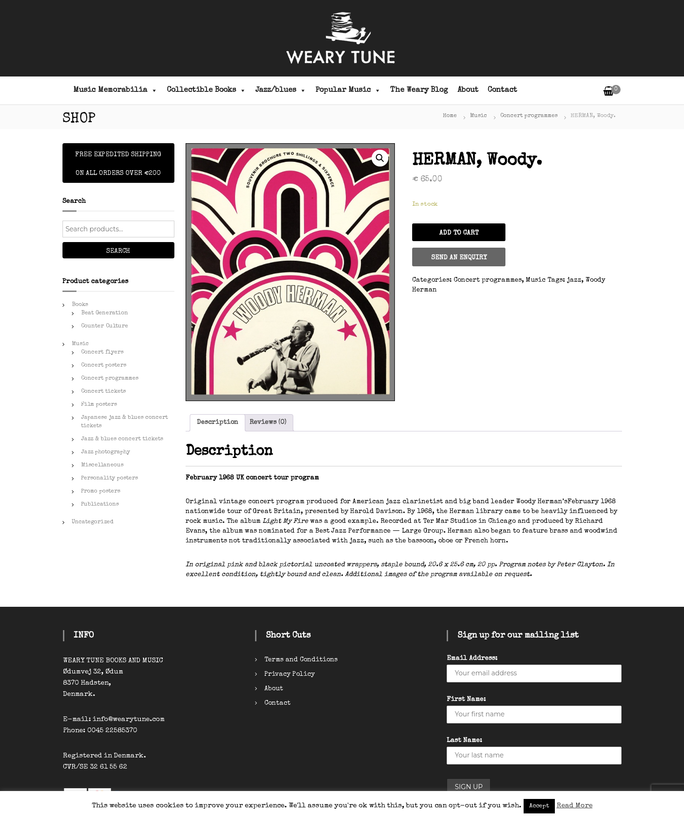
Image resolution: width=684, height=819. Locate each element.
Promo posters (100, 491)
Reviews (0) (267, 422)
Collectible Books (206, 90)
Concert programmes (529, 116)
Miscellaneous (102, 465)
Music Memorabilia (115, 90)
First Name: (466, 699)
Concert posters (103, 365)
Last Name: (464, 740)
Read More (575, 805)
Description (217, 422)
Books (80, 305)
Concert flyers (102, 352)
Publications (100, 504)
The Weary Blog (419, 90)
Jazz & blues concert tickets (122, 439)
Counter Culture (104, 326)
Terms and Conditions (301, 660)
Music (478, 116)
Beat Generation (104, 313)
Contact (502, 90)
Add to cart (458, 233)
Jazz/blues (281, 90)
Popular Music (348, 90)
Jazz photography (105, 452)
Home (450, 116)
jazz (574, 280)
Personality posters (109, 478)
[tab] (217, 422)
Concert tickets (103, 392)
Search (118, 251)
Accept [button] (539, 806)
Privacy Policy (289, 674)
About (467, 90)
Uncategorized (92, 522)
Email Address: (472, 658)
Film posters (99, 405)
